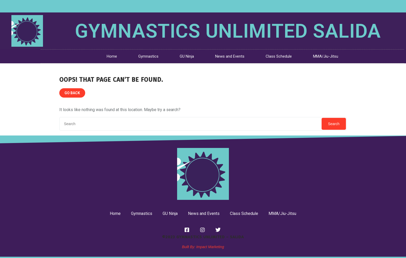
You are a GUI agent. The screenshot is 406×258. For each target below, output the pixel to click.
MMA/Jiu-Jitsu (325, 56)
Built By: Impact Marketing (203, 247)
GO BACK (72, 93)
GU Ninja (187, 56)
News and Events (229, 56)
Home (112, 56)
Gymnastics (148, 56)
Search (333, 124)
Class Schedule (279, 56)
